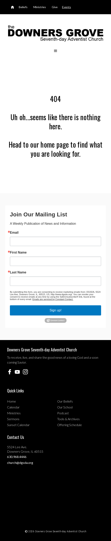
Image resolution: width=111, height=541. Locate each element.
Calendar (13, 407)
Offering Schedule (69, 425)
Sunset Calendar (18, 425)
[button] (56, 51)
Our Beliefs (65, 401)
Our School (65, 407)
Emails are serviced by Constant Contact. (52, 299)
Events (66, 7)
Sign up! (55, 310)
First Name (18, 252)
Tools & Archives (68, 419)
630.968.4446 (16, 457)
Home (11, 401)
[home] (55, 33)
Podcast (63, 413)
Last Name (18, 272)
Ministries (14, 413)
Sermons (13, 419)
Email (14, 232)
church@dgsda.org (20, 462)
